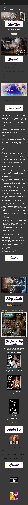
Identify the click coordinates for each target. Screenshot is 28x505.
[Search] (26, 1)
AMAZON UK (11, 310)
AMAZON (14, 422)
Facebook (4, 469)
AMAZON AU (23, 310)
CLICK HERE (14, 102)
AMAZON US (4, 310)
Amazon (14, 372)
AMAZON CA (17, 310)
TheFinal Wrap (17, 30)
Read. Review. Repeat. (6, 3)
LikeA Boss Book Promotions (14, 489)
